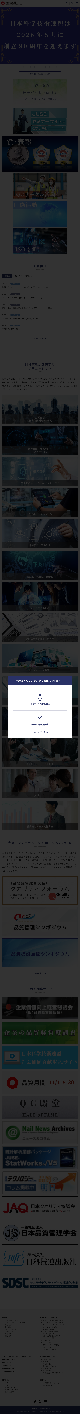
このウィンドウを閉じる (40, 732)
